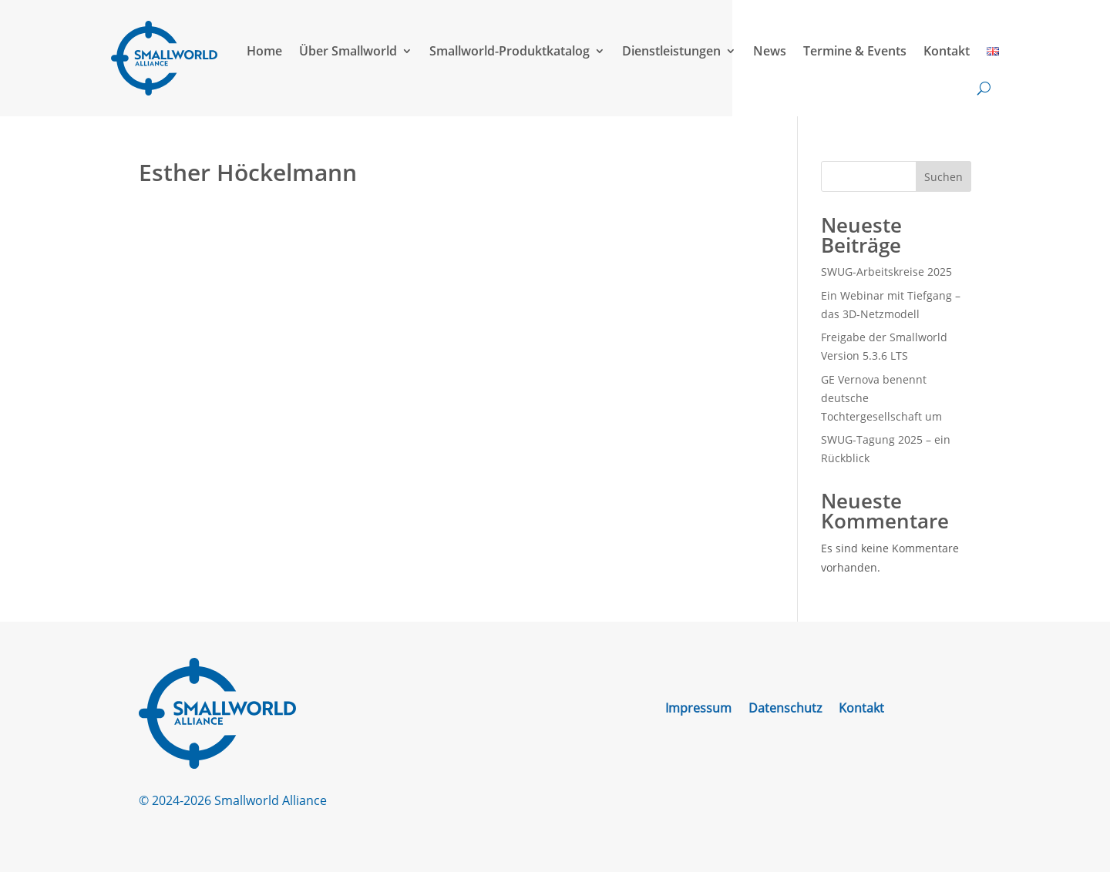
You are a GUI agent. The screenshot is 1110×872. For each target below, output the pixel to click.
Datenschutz (785, 709)
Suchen (943, 176)
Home (264, 50)
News (769, 50)
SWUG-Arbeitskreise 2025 (886, 271)
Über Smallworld (348, 50)
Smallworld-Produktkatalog (509, 50)
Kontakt (946, 50)
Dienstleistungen (671, 50)
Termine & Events (854, 50)
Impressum (698, 709)
